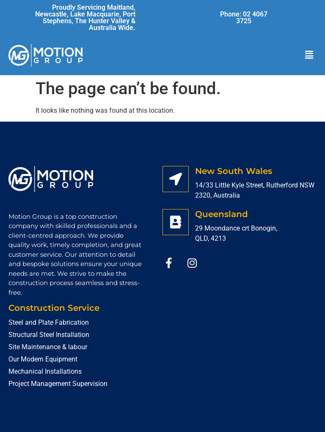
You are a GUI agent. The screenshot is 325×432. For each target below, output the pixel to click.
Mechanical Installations (45, 371)
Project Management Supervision (57, 384)
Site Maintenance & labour (47, 347)
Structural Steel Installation (48, 335)
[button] (309, 55)
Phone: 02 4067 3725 (243, 17)
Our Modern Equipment (42, 359)
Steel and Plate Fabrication (48, 322)
